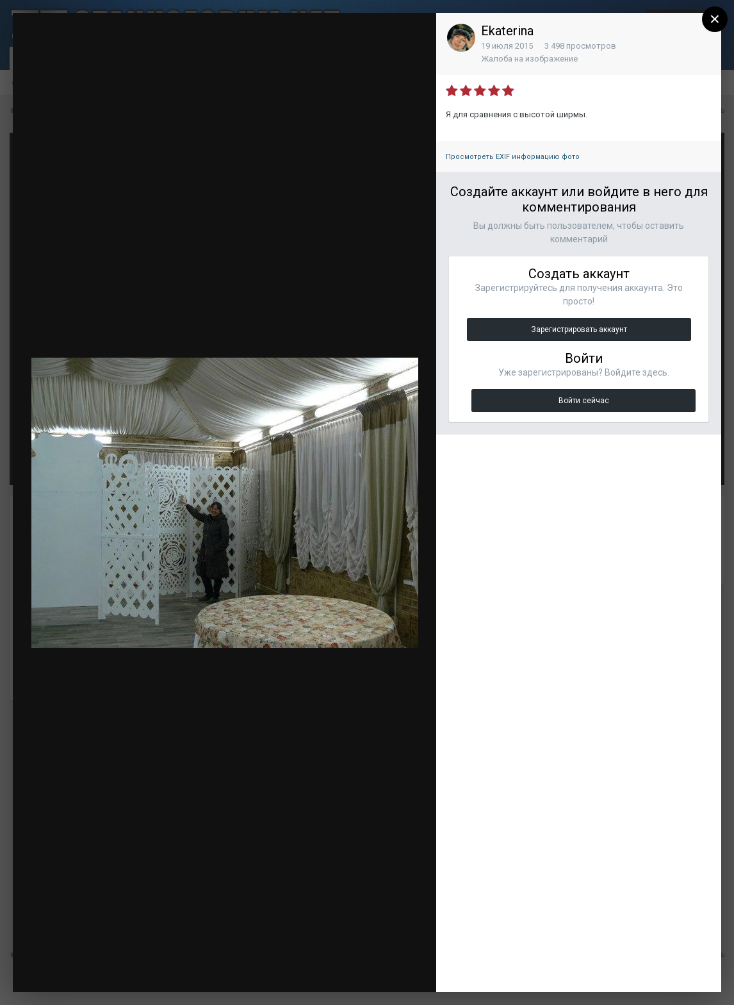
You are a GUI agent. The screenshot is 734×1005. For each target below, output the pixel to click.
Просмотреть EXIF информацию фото (513, 157)
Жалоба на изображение (529, 58)
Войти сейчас (584, 400)
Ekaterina (507, 30)
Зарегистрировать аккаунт (579, 329)
